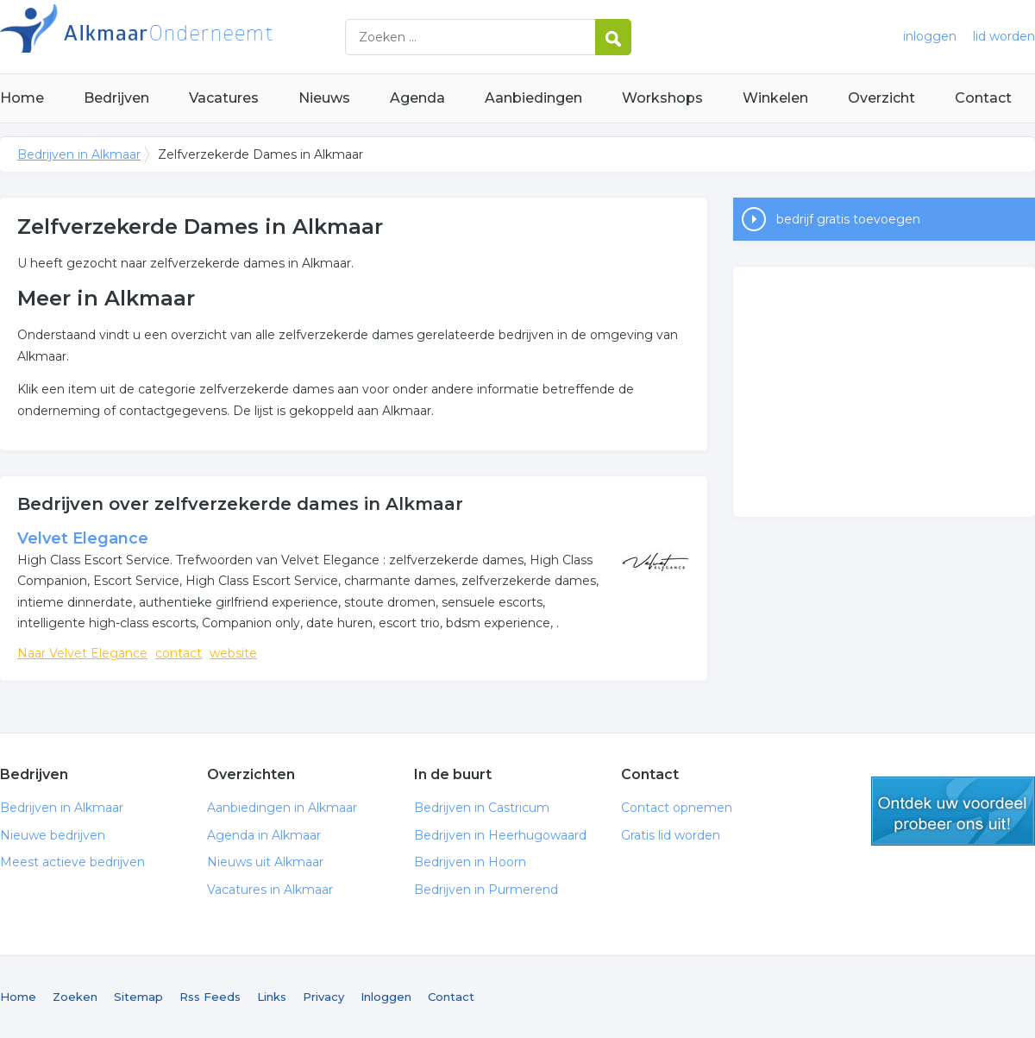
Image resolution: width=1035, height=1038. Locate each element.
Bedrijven (116, 98)
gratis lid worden (953, 811)
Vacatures (224, 98)
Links (271, 996)
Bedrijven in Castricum (481, 807)
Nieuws (324, 98)
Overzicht (881, 98)
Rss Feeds (210, 996)
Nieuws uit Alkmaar (265, 862)
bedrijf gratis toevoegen (848, 219)
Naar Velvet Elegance (82, 653)
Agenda (417, 98)
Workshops (662, 98)
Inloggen (386, 996)
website (233, 653)
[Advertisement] (884, 392)
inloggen (930, 36)
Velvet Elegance (82, 538)
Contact (983, 98)
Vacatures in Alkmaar (270, 889)
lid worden (1004, 36)
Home (22, 98)
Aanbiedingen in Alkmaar (282, 807)
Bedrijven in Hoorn (470, 862)
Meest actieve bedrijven (72, 862)
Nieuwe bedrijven (52, 835)
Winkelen (775, 98)
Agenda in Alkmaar (264, 835)
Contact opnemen (676, 807)
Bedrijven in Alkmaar (215, 36)
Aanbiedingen (533, 98)
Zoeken (75, 996)
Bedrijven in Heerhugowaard (500, 835)
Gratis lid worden (670, 835)
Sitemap (138, 996)
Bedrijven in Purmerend (486, 889)
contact (178, 653)
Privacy (323, 996)
